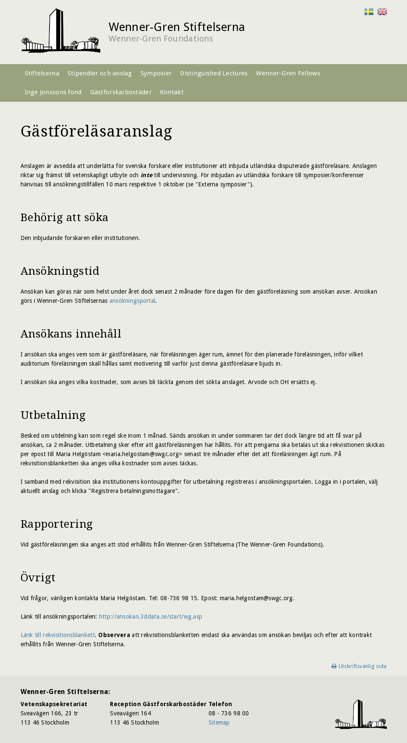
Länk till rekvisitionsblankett (58, 635)
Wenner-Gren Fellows (288, 73)
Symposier (156, 73)
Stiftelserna (42, 73)
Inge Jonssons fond (53, 92)
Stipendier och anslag (100, 73)
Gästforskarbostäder (120, 92)
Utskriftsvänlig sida (363, 666)
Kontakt (172, 92)
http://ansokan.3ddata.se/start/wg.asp (150, 616)
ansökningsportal (132, 300)
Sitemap (219, 722)
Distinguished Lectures (214, 73)
